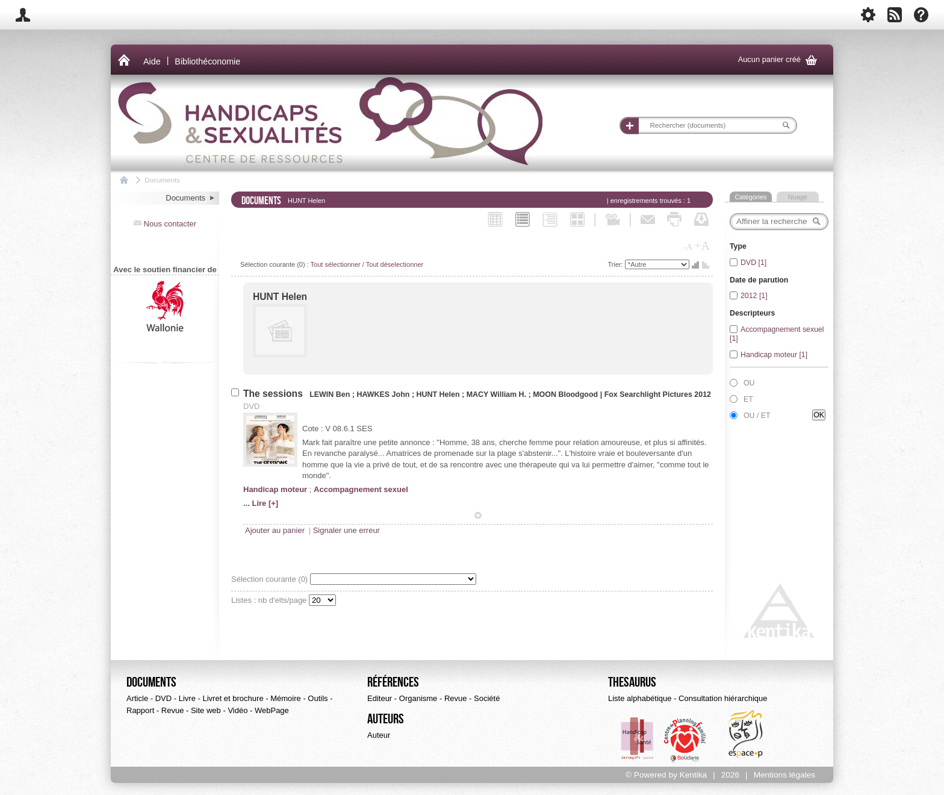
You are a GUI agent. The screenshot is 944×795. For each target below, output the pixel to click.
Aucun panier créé (779, 60)
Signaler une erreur (346, 530)
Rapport (140, 710)
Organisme (418, 698)
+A (702, 245)
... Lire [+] (260, 503)
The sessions (274, 393)
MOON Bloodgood (565, 394)
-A (688, 247)
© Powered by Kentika (666, 774)
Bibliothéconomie (207, 61)
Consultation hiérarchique (722, 698)
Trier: (616, 264)
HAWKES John (383, 394)
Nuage (797, 197)
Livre (187, 698)
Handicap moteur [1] (774, 355)
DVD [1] (753, 262)
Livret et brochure (232, 698)
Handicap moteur (275, 489)
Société (487, 698)
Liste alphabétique (640, 698)
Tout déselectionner (394, 264)
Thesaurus (632, 682)
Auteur (378, 735)
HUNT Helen (280, 297)
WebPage (272, 710)
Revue (172, 710)
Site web (206, 710)
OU (749, 383)
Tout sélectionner (336, 264)
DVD (163, 698)
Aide (152, 61)
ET (748, 399)
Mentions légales (784, 774)
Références (393, 682)
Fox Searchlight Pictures (648, 394)
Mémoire (285, 698)
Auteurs (385, 719)
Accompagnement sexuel (361, 489)
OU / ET (757, 415)
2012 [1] (754, 296)
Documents (162, 180)
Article (137, 698)
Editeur (379, 698)
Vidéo (237, 710)
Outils (318, 698)
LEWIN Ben (330, 394)
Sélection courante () (270, 579)
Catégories (750, 197)
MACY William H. (496, 394)
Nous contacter (165, 223)
